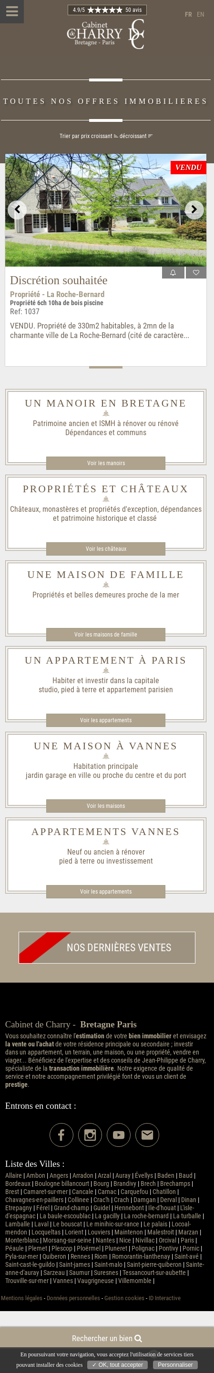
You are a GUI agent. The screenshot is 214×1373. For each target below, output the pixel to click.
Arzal (104, 1176)
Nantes (105, 1240)
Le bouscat (67, 1224)
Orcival (167, 1240)
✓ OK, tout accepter (117, 1365)
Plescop (61, 1248)
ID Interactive (165, 1298)
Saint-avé (186, 1257)
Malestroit (160, 1232)
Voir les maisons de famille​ (105, 634)
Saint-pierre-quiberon (154, 1265)
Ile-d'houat (162, 1208)
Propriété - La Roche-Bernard (57, 294)
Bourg (101, 1184)
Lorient (74, 1232)
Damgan (144, 1200)
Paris (187, 1240)
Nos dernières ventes (95, 947)
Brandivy (124, 1184)
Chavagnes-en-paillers (34, 1200)
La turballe (187, 1216)
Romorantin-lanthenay (141, 1257)
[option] (105, 210)
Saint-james (74, 1265)
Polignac (143, 1248)
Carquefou (134, 1192)
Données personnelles (73, 1298)
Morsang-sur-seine (67, 1240)
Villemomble (135, 1281)
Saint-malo (108, 1265)
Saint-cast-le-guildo (30, 1265)
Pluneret (116, 1248)
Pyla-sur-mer (21, 1257)
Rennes (80, 1257)
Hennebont (129, 1208)
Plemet (37, 1248)
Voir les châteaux (106, 549)
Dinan (188, 1200)
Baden (165, 1176)
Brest (12, 1192)
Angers (59, 1176)
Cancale (82, 1192)
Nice (125, 1240)
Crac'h (101, 1200)
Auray (123, 1176)
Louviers (99, 1232)
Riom (101, 1257)
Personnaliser (175, 1365)
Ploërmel (89, 1248)
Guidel (101, 1208)
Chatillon (164, 1192)
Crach (121, 1200)
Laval (41, 1224)
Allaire (13, 1176)
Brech (148, 1184)
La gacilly (107, 1216)
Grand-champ (71, 1208)
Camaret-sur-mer (45, 1192)
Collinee (78, 1200)
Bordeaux (18, 1184)
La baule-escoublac (65, 1216)
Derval (168, 1200)
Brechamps (175, 1184)
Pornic (191, 1248)
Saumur (79, 1273)
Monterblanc (22, 1240)
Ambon (35, 1176)
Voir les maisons (106, 806)
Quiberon (54, 1257)
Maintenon (128, 1232)
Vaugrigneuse (95, 1281)
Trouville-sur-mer (27, 1281)
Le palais (155, 1224)
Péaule (14, 1248)
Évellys (144, 1176)
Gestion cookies (124, 1298)
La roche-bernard (146, 1216)
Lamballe (17, 1224)
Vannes (63, 1281)
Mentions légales (21, 1298)
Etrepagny (18, 1208)
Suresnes (106, 1273)
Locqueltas (46, 1232)
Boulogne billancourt (62, 1184)
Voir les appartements (106, 720)
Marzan (188, 1232)
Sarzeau (54, 1273)
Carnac (107, 1192)
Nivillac (144, 1240)
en (200, 14)
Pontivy (168, 1248)
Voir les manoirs (106, 463)
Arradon (82, 1176)
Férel (43, 1208)
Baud (186, 1176)
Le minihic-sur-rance (112, 1224)
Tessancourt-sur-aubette (154, 1273)
